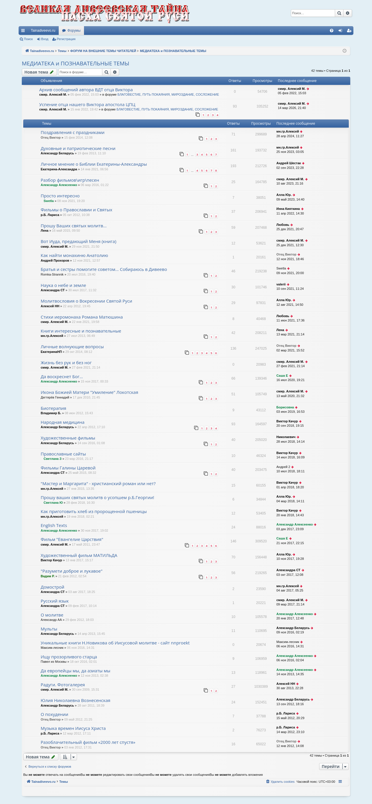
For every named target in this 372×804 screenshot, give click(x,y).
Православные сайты (63, 454)
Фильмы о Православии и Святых (76, 209)
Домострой (52, 587)
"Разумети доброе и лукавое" (72, 571)
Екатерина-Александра (59, 169)
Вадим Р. (48, 576)
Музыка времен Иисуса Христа (73, 728)
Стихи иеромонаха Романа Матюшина (82, 317)
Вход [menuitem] (342, 31)
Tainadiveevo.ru (43, 30)
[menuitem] (331, 30)
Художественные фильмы (68, 438)
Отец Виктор (51, 137)
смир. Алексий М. (53, 94)
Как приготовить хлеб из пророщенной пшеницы (94, 511)
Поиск (28, 39)
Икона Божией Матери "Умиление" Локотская (89, 392)
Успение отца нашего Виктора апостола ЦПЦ (87, 104)
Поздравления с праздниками (73, 132)
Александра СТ (53, 290)
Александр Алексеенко (59, 185)
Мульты (49, 629)
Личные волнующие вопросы (72, 346)
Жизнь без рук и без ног (66, 362)
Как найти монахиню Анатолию (74, 255)
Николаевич (286, 437)
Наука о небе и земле (63, 285)
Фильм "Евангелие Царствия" (72, 539)
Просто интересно (60, 196)
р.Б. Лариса (50, 215)
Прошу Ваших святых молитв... (74, 225)
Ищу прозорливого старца (69, 657)
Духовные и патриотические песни (78, 148)
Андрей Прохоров (55, 260)
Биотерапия (53, 408)
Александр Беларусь (57, 153)
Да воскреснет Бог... (62, 376)
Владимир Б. (51, 413)
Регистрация (66, 39)
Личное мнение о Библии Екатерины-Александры (94, 164)
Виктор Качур (287, 421)
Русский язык (55, 601)
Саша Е (282, 375)
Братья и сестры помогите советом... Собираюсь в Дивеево (104, 269)
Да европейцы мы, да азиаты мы (75, 670)
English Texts (54, 525)
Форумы (74, 30)
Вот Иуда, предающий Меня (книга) (78, 241)
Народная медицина (63, 422)
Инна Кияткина (288, 208)
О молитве (52, 615)
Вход (45, 39)
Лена (45, 230)
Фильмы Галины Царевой (68, 468)
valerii (281, 284)
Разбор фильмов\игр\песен (70, 180)
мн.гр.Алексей (287, 131)
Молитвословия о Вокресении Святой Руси (86, 301)
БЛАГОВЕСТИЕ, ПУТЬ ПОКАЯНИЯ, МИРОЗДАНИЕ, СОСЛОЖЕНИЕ (168, 94)
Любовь (282, 224)
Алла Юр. (283, 194)
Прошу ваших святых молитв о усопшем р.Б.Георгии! (97, 497)
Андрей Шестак (288, 163)
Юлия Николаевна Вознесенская (75, 700)
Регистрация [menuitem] (350, 31)
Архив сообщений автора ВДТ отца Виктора (86, 89)
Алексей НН (50, 306)
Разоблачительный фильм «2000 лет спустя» (88, 742)
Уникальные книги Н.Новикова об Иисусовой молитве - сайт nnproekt (115, 643)
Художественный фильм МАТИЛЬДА (79, 555)
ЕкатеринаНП (51, 351)
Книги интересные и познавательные (81, 331)
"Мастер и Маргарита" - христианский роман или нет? (98, 483)
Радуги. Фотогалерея (63, 684)
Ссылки (24, 31)
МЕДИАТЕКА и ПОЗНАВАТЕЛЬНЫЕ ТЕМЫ (75, 63)
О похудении (54, 714)
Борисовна (285, 407)
